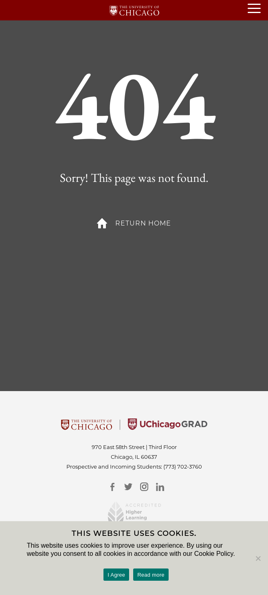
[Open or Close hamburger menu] (258, 9)
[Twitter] (128, 487)
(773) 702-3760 (182, 466)
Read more (151, 575)
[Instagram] (144, 487)
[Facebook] (112, 487)
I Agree (116, 575)
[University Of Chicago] (86, 427)
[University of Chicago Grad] (167, 427)
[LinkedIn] (160, 487)
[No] (258, 558)
